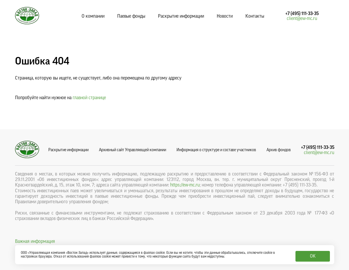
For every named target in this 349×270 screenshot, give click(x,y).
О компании (93, 16)
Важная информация (35, 241)
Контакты (254, 16)
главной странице (89, 97)
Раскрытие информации (181, 16)
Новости (225, 16)
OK (312, 256)
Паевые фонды (131, 16)
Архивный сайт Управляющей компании (132, 150)
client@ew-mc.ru (302, 18)
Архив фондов (279, 150)
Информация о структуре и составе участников (216, 150)
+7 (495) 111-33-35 (302, 13)
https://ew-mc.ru (185, 185)
